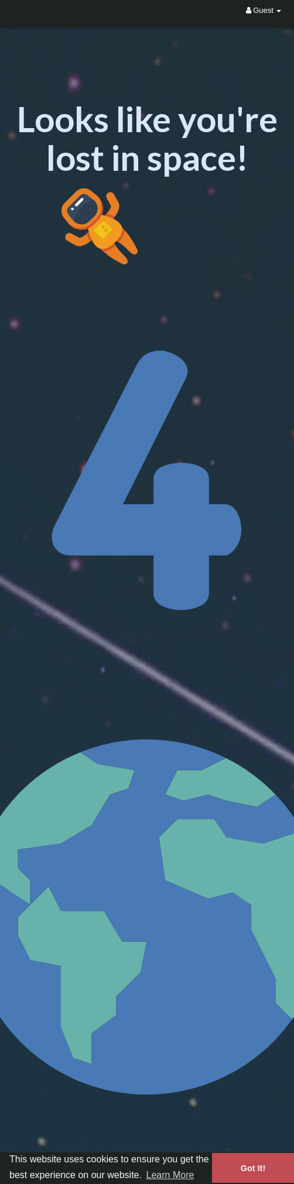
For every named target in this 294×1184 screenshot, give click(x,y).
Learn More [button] (170, 1175)
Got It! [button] (253, 1168)
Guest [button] (264, 10)
